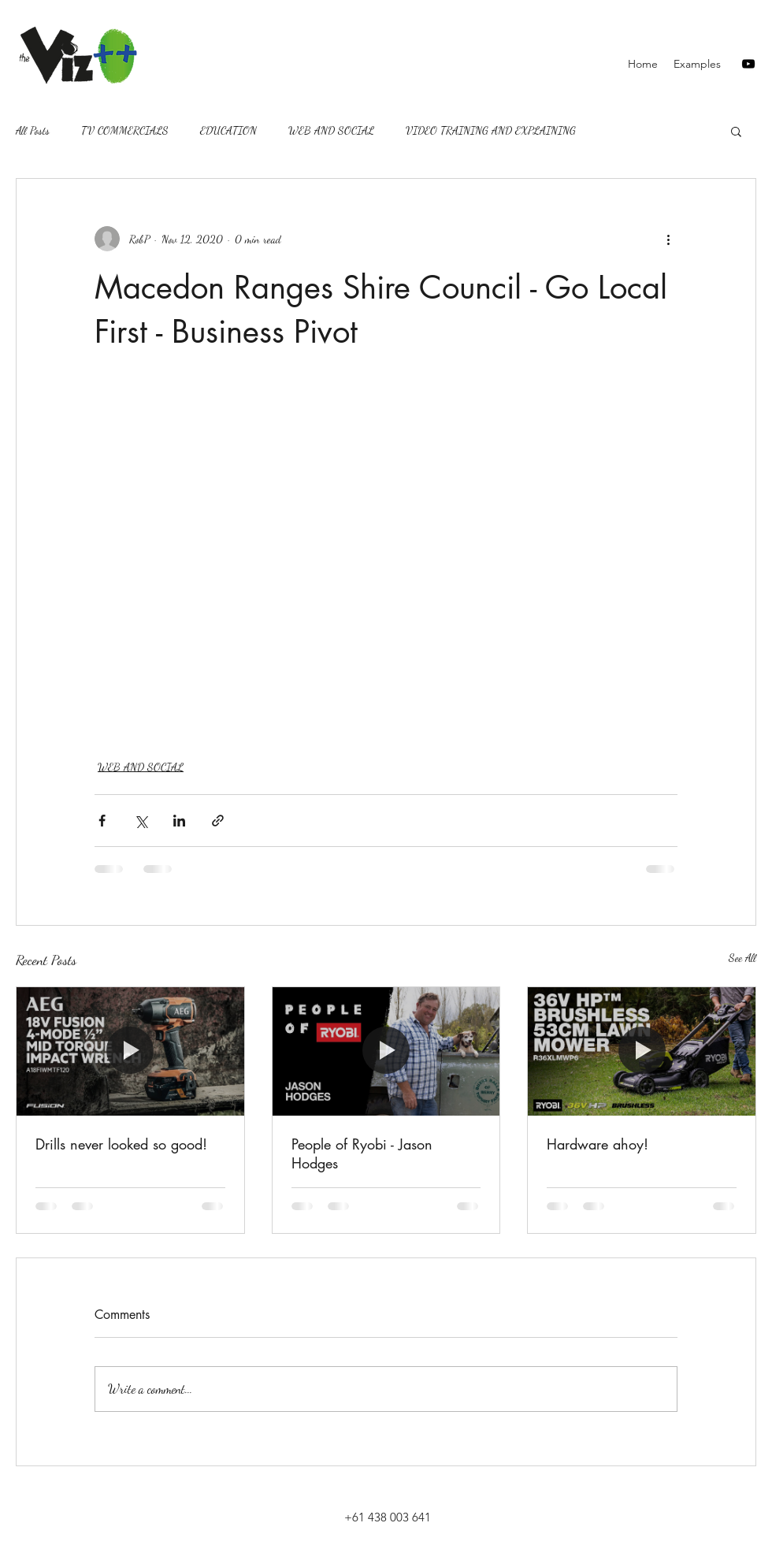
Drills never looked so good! (121, 1144)
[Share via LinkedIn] (179, 820)
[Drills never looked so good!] (130, 1051)
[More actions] (668, 238)
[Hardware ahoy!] (641, 1051)
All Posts (33, 130)
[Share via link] (217, 820)
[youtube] (748, 64)
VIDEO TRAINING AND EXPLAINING (491, 130)
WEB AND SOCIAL (331, 130)
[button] (736, 130)
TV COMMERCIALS (125, 130)
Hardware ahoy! (597, 1144)
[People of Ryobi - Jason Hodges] (386, 1051)
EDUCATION (228, 130)
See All (742, 957)
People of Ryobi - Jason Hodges (361, 1153)
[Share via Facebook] (102, 820)
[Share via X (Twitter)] (140, 820)
